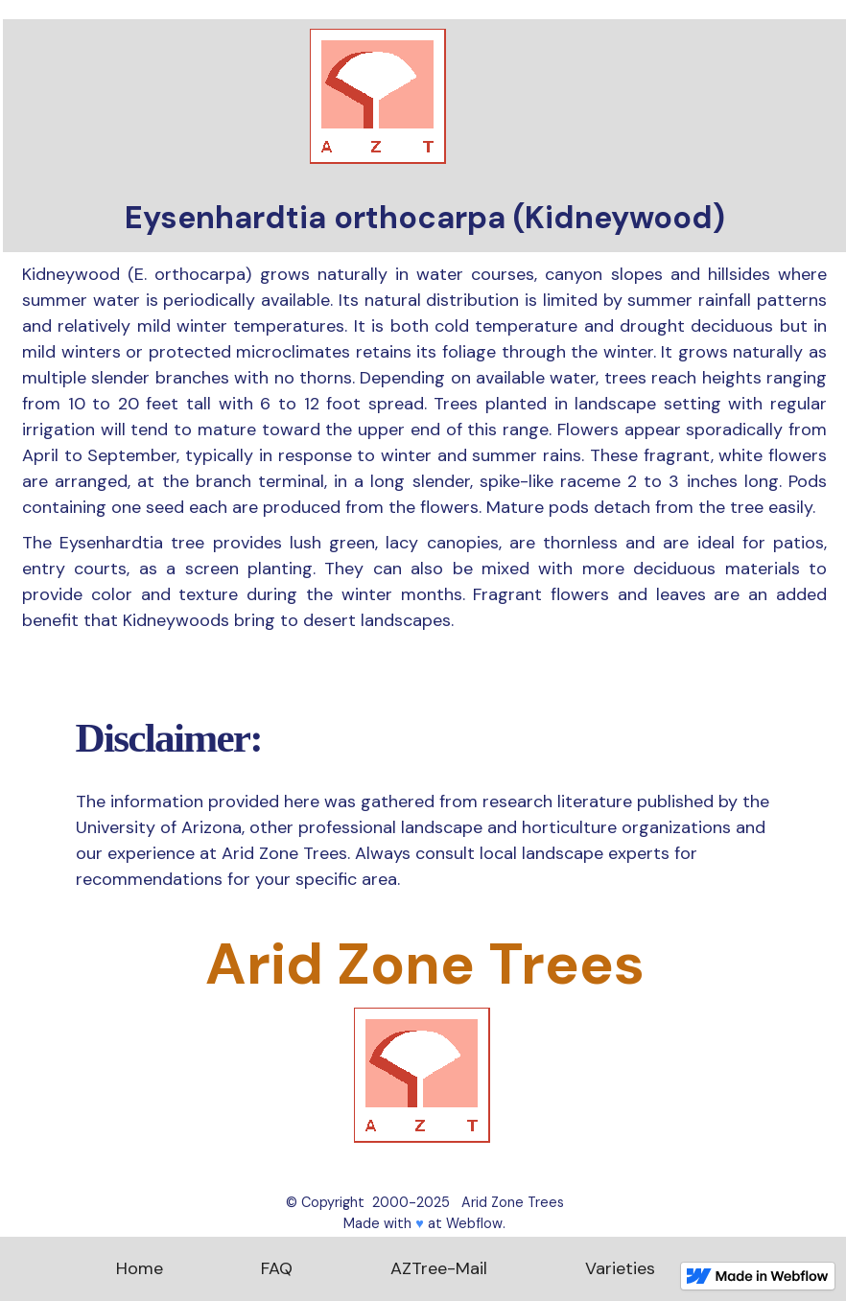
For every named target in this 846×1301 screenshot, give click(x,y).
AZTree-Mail (438, 1268)
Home (139, 1268)
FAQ (277, 1268)
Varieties (620, 1268)
